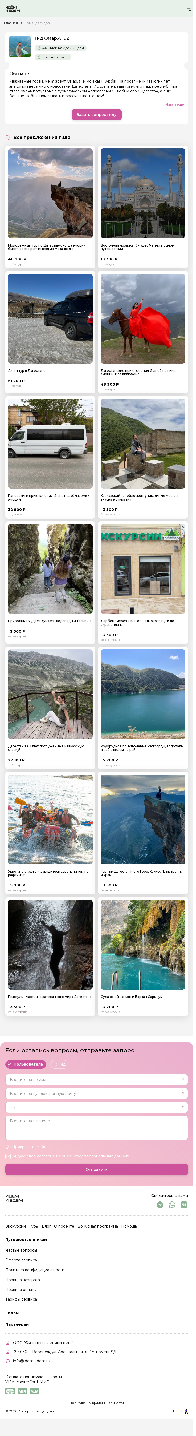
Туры (34, 1226)
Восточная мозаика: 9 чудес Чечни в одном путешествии (137, 247)
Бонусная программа (97, 1226)
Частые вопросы (21, 1250)
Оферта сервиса (21, 1260)
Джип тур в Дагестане (27, 370)
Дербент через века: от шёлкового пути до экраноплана (137, 622)
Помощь (129, 1226)
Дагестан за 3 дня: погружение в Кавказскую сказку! (46, 747)
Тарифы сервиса (21, 1299)
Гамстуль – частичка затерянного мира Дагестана (50, 996)
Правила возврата (22, 1279)
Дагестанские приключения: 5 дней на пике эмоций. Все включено (138, 372)
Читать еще (175, 104)
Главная (11, 23)
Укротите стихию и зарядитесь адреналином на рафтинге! (48, 873)
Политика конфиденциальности (97, 1403)
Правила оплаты (20, 1289)
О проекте (64, 1226)
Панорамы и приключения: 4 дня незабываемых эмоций (48, 497)
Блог (46, 1226)
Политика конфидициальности (34, 1270)
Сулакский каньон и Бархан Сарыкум (132, 996)
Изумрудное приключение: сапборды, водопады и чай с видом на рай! (142, 747)
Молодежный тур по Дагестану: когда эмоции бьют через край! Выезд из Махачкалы (47, 247)
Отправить (97, 1169)
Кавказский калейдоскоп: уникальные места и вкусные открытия (140, 497)
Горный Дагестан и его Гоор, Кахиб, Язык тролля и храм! (142, 873)
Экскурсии (15, 1226)
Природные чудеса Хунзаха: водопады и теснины (49, 621)
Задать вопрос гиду (96, 114)
